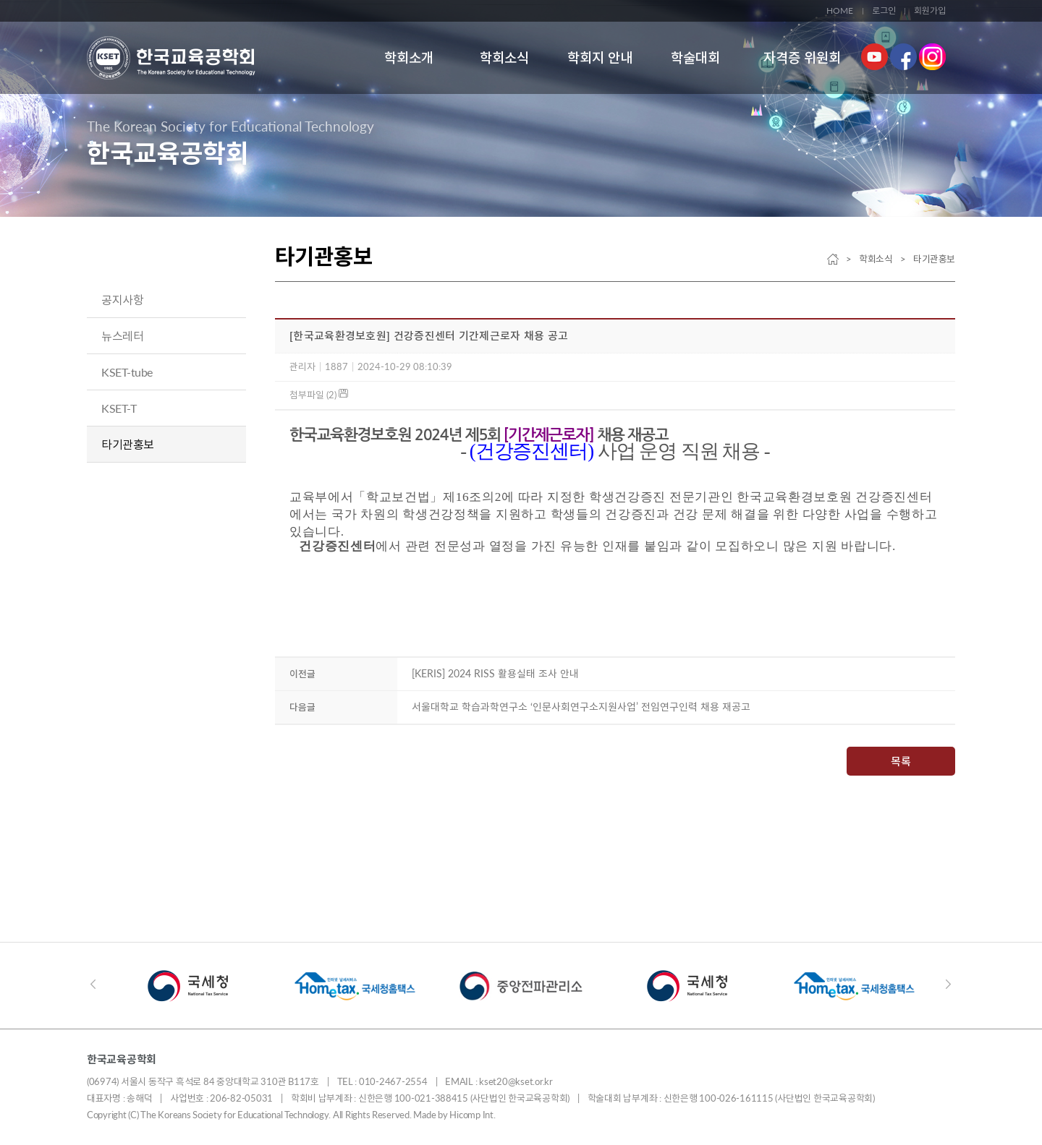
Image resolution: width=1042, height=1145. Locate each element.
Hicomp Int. (472, 1114)
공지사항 (122, 299)
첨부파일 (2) (318, 394)
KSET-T (118, 408)
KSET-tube (127, 372)
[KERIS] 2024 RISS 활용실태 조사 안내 (495, 673)
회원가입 (930, 10)
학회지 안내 (599, 57)
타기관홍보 (127, 444)
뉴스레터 (122, 336)
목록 (901, 761)
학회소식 (504, 57)
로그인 (884, 10)
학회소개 (408, 57)
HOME (839, 10)
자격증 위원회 (802, 57)
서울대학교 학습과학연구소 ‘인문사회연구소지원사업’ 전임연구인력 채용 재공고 (581, 706)
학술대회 (695, 57)
